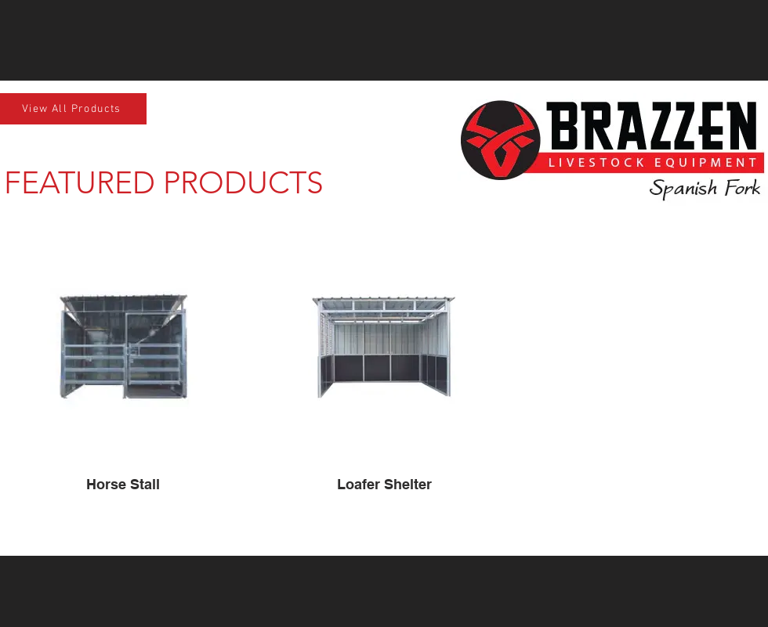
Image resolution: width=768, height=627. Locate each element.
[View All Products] (73, 108)
